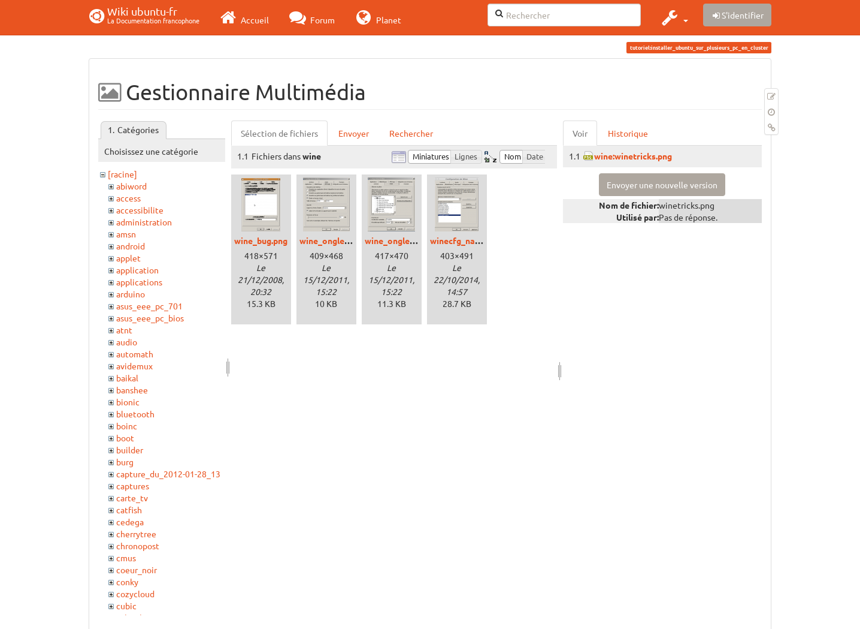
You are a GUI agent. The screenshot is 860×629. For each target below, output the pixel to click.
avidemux (134, 365)
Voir (580, 133)
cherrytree (136, 533)
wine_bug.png (260, 240)
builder (129, 449)
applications (139, 281)
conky (127, 581)
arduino (130, 293)
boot (125, 437)
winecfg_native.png (468, 240)
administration (144, 221)
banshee (132, 389)
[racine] (122, 173)
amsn (126, 233)
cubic (126, 605)
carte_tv (132, 497)
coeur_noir (136, 569)
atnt (124, 329)
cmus (126, 557)
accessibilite (139, 209)
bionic (128, 401)
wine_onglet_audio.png (410, 240)
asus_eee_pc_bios (150, 317)
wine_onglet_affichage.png (352, 240)
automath (134, 353)
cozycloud (135, 593)
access (128, 197)
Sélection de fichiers (279, 133)
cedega (130, 521)
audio (126, 341)
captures (132, 485)
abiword (131, 185)
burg (125, 461)
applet (128, 257)
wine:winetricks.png (633, 156)
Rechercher (411, 133)
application (137, 269)
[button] (673, 17)
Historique (628, 133)
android (130, 245)
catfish (129, 509)
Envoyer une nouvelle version (662, 184)
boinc (126, 425)
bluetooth (135, 413)
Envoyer (353, 133)
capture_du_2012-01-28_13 (168, 473)
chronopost (137, 545)
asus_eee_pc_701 (149, 305)
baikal (127, 377)
